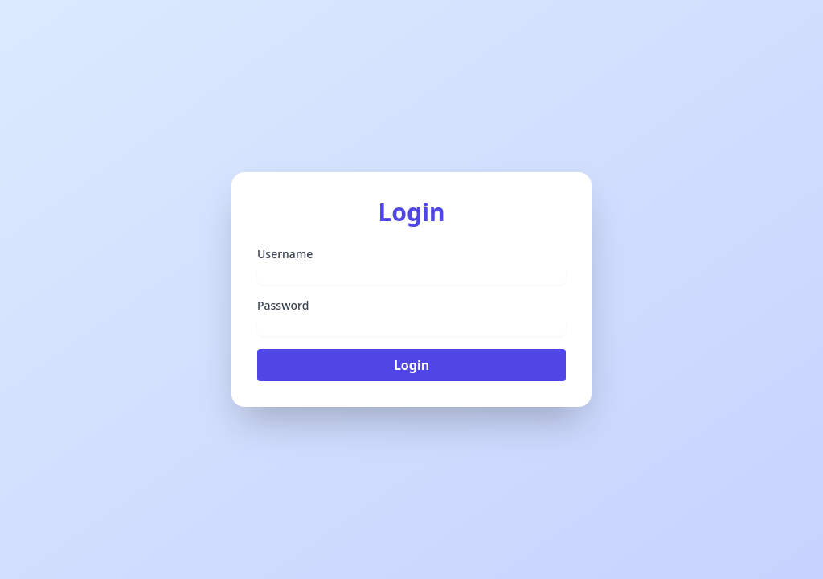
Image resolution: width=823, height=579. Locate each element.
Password (283, 305)
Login (411, 365)
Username (285, 253)
